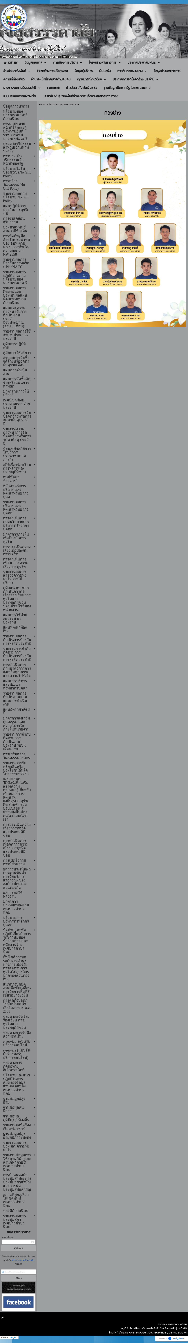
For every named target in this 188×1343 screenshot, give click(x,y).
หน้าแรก (42, 105)
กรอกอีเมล (8, 1237)
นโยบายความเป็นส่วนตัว (23, 1260)
